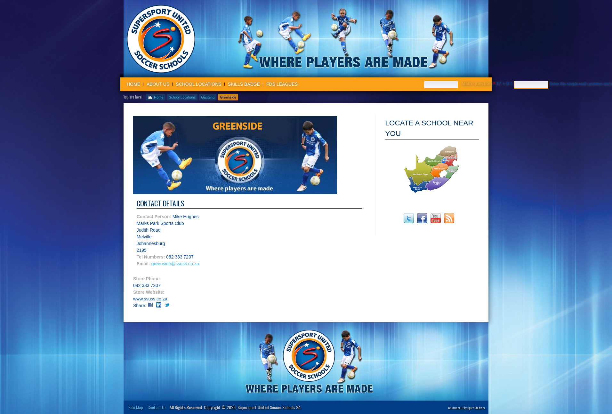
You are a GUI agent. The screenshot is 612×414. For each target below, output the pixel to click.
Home (133, 84)
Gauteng (207, 97)
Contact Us (157, 407)
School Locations (198, 84)
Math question (478, 83)
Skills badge (244, 84)
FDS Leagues (282, 84)
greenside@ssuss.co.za (175, 263)
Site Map (135, 407)
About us (158, 84)
